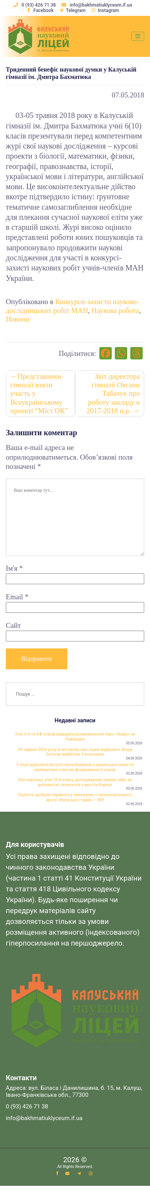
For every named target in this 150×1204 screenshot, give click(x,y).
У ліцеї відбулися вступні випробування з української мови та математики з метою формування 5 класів (75, 767)
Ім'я (14, 568)
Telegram (72, 10)
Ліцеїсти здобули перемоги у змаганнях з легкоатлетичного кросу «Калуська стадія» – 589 (75, 797)
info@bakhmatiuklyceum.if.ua (96, 5)
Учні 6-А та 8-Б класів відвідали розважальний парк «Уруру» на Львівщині (75, 737)
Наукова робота (115, 310)
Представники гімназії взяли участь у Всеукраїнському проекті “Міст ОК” (39, 393)
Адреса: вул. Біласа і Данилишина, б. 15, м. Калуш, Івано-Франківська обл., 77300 (74, 1091)
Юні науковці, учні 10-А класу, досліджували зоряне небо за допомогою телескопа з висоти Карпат (75, 782)
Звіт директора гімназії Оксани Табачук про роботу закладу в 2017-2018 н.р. (113, 393)
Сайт (13, 625)
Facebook (39, 10)
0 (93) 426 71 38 (35, 5)
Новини (18, 319)
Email (17, 597)
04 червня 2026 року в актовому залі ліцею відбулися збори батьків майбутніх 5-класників (75, 752)
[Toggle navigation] (137, 36)
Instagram (105, 10)
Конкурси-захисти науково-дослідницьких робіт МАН (72, 306)
